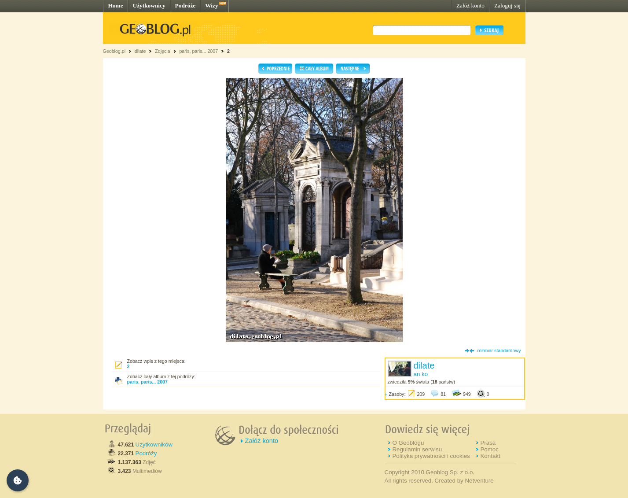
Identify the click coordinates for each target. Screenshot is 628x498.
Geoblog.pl (114, 51)
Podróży (146, 453)
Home (115, 5)
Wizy (211, 5)
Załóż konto (470, 5)
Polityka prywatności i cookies (431, 456)
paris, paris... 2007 (198, 51)
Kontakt (490, 456)
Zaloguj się (507, 5)
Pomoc (489, 449)
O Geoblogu (408, 442)
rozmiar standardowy (499, 350)
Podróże (185, 5)
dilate (140, 51)
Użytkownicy (149, 5)
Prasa (488, 442)
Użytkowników (154, 444)
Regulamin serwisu (417, 449)
